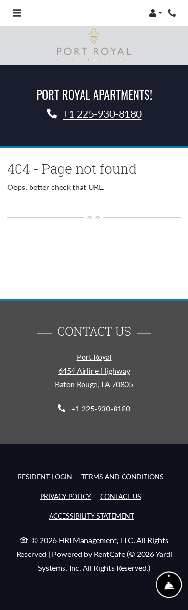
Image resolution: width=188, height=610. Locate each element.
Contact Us (120, 496)
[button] (155, 13)
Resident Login (45, 477)
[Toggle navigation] (17, 13)
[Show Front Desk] (169, 585)
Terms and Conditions (122, 477)
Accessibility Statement (91, 516)
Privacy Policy (65, 496)
